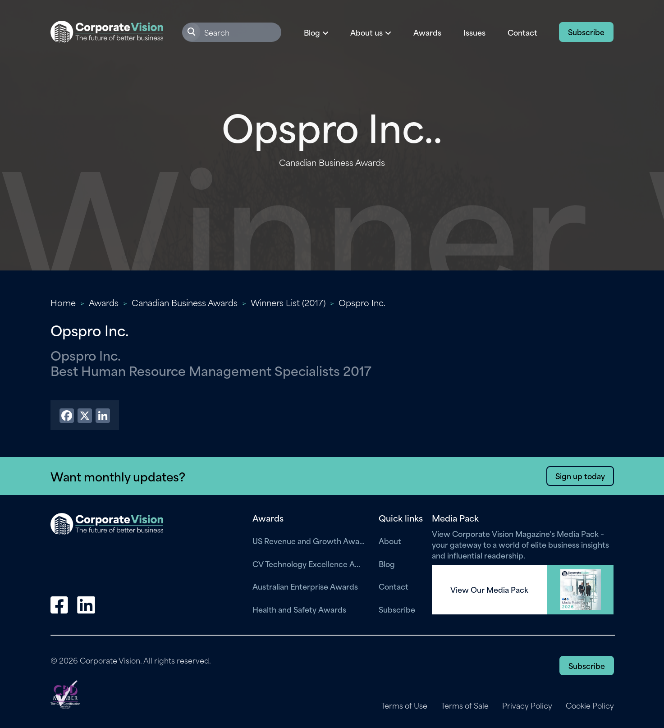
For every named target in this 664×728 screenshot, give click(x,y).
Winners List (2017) (288, 302)
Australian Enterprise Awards (305, 586)
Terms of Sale (465, 705)
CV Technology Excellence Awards (308, 563)
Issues (474, 32)
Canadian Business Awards (185, 302)
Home (63, 302)
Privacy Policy (527, 705)
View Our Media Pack (489, 589)
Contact (522, 32)
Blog (387, 563)
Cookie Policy (590, 705)
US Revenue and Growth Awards (308, 540)
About (390, 540)
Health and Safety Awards (299, 609)
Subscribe (586, 31)
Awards (427, 32)
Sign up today (580, 475)
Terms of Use (404, 705)
